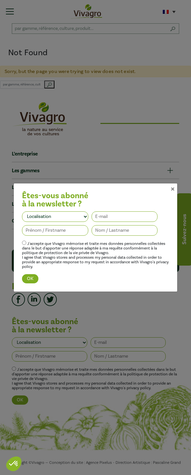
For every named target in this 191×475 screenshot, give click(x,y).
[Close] (173, 173)
